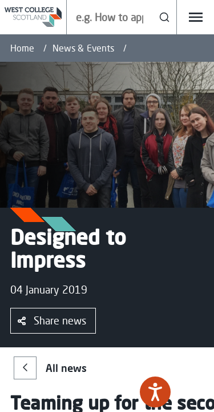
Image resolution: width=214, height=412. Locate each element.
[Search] (164, 17)
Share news (52, 320)
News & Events (83, 48)
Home (22, 48)
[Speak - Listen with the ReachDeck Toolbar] (155, 392)
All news (50, 367)
